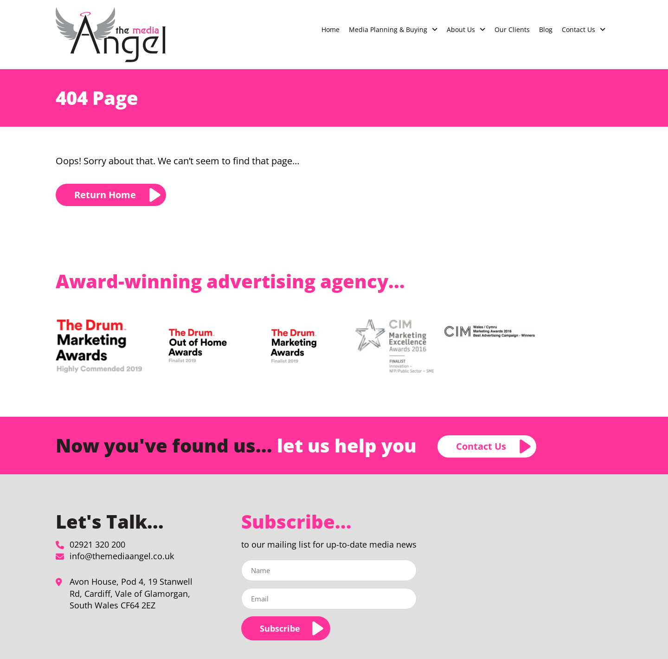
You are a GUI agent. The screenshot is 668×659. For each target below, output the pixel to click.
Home (330, 29)
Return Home (105, 194)
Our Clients (512, 29)
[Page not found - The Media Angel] (111, 34)
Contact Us (578, 29)
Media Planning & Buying (388, 29)
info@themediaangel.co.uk (122, 556)
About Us (461, 29)
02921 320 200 (97, 544)
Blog (545, 29)
